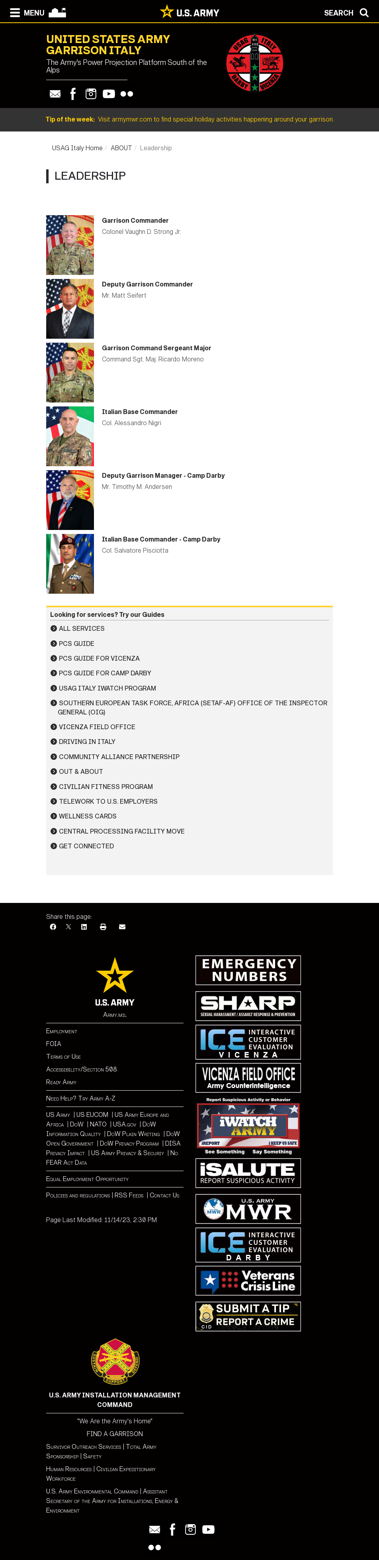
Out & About (81, 771)
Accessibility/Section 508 (81, 1069)
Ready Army (61, 1082)
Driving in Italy (87, 742)
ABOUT (121, 148)
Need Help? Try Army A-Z (80, 1098)
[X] (68, 927)
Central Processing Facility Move (122, 831)
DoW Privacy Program (129, 1143)
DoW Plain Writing (133, 1134)
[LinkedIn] (84, 927)
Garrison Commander (135, 220)
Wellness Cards (88, 816)
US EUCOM (92, 1114)
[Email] (122, 927)
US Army (58, 1114)
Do (74, 1124)
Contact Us (164, 1195)
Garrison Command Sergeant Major (156, 348)
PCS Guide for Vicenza (99, 658)
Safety (92, 1456)
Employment (61, 1031)
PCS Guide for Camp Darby (105, 673)
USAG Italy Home (77, 148)
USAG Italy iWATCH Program (107, 688)
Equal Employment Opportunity (87, 1179)
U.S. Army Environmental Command (92, 1491)
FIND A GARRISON (115, 1434)
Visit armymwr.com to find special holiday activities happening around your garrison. (189, 119)
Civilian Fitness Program (106, 787)
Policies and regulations (78, 1195)
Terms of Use (63, 1056)
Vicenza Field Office (97, 727)
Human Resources (69, 1469)
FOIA (53, 1044)
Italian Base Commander (140, 412)
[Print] (103, 927)
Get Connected (86, 846)
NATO (98, 1124)
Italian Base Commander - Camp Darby (161, 539)
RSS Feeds (130, 1195)
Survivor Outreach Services (83, 1446)
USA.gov (124, 1124)
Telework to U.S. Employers (108, 801)
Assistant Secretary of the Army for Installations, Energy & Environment (112, 1500)
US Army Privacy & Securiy (127, 1153)
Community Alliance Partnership (119, 757)
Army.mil (115, 1014)
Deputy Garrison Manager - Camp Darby (163, 475)
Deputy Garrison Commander (147, 284)
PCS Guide (76, 644)
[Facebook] (53, 927)
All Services (82, 628)
